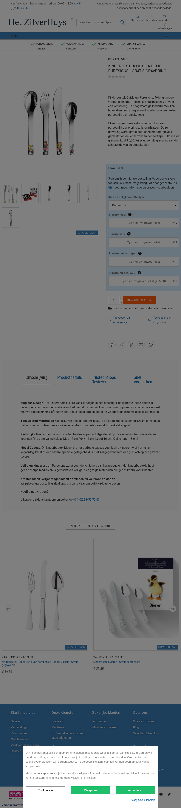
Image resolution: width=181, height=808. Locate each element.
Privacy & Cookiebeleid (142, 799)
